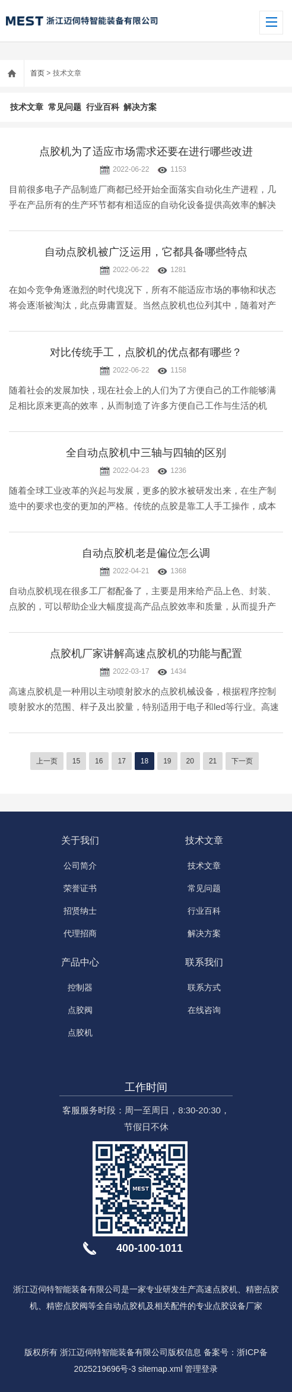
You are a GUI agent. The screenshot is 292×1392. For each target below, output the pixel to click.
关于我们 (80, 840)
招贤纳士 (80, 911)
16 (99, 761)
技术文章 (26, 107)
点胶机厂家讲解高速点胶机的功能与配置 (146, 653)
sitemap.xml (160, 1369)
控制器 (80, 987)
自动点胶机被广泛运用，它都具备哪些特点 (146, 252)
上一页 (47, 761)
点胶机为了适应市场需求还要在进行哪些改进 (146, 151)
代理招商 (80, 933)
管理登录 (201, 1369)
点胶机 (80, 1032)
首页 (37, 73)
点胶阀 (80, 1010)
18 (144, 761)
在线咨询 (204, 1010)
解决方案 (140, 107)
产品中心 (80, 962)
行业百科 (102, 107)
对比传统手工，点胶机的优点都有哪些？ (146, 352)
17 (121, 761)
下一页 (242, 761)
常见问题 (64, 107)
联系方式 (204, 987)
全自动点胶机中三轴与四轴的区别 (146, 453)
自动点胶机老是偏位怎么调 (146, 553)
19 (167, 761)
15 (76, 761)
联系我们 (204, 962)
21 (213, 761)
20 (190, 761)
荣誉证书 (80, 888)
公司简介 (80, 865)
